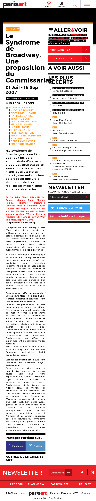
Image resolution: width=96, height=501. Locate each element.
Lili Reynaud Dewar (25, 121)
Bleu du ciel (59, 113)
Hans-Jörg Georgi (62, 120)
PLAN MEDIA (36, 484)
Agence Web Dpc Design (48, 498)
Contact (85, 484)
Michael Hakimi (22, 124)
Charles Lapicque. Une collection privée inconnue (67, 149)
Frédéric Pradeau (24, 144)
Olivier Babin (20, 130)
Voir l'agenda (70, 49)
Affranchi (57, 130)
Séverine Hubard (23, 113)
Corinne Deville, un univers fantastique (67, 162)
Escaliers (57, 105)
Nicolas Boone (22, 110)
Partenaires (60, 484)
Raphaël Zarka (22, 116)
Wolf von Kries (20, 107)
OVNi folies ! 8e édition (65, 140)
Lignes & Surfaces (62, 91)
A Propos (16, 484)
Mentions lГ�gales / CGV (64, 493)
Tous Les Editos (70, 58)
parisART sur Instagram (68, 216)
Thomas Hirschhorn (26, 135)
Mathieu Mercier (23, 133)
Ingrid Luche (20, 127)
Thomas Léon (20, 118)
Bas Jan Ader (20, 138)
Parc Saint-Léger (22, 103)
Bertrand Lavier (23, 141)
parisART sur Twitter (66, 208)
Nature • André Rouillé (64, 98)
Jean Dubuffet (60, 176)
